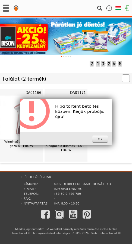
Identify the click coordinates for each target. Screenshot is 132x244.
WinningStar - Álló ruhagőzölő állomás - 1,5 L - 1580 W (66, 145)
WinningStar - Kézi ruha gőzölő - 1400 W (21, 143)
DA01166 (33, 92)
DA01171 (78, 92)
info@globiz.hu (68, 188)
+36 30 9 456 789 (67, 193)
